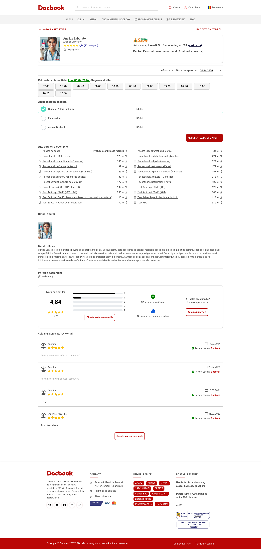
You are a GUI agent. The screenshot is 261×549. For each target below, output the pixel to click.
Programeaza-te (143, 504)
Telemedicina (175, 19)
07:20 (63, 86)
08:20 (115, 86)
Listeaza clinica (143, 498)
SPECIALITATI (142, 488)
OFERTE (159, 488)
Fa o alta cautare (208, 29)
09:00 (149, 86)
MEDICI (93, 19)
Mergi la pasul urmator (204, 138)
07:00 (46, 86)
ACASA (70, 19)
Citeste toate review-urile (100, 317)
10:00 (201, 86)
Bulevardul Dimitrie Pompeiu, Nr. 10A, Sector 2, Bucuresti (110, 484)
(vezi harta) (195, 45)
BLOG (192, 19)
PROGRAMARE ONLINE (148, 19)
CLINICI (81, 19)
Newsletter (162, 504)
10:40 (63, 93)
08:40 (132, 86)
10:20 (46, 93)
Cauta (176, 7)
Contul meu (194, 7)
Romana (216, 7)
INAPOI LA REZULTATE (52, 29)
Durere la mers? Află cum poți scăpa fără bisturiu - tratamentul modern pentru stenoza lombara (191, 495)
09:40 (184, 86)
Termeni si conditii (204, 543)
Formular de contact (105, 490)
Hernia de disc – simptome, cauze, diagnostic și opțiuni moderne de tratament (190, 484)
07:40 (80, 86)
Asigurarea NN (159, 493)
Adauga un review (197, 312)
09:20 (167, 86)
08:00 (98, 86)
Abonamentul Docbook (116, 19)
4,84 (55, 302)
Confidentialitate (182, 543)
